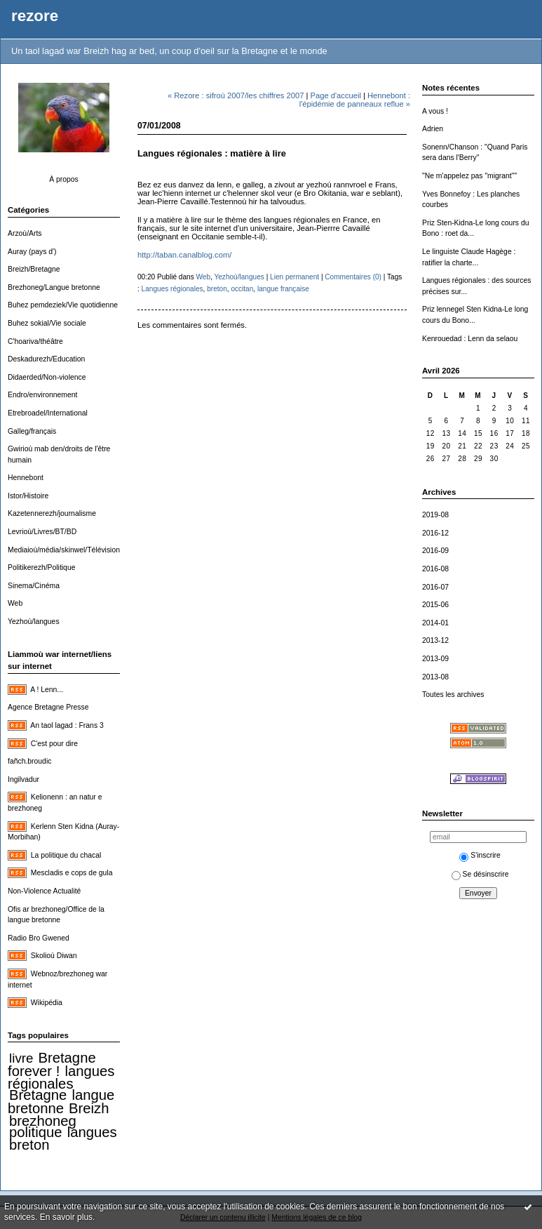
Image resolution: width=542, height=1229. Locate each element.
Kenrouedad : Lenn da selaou (469, 339)
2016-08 (435, 569)
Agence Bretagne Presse (48, 707)
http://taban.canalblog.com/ (184, 255)
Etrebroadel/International (48, 413)
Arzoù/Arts (25, 233)
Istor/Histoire (28, 496)
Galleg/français (32, 431)
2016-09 (435, 550)
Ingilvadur (23, 779)
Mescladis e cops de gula (72, 873)
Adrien (432, 129)
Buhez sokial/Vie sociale (47, 323)
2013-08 (435, 677)
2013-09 (435, 659)
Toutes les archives (453, 694)
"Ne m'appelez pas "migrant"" (469, 176)
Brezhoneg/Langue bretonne (54, 287)
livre (21, 1058)
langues (92, 1132)
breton (29, 1144)
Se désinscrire (480, 874)
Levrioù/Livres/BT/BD (42, 532)
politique (35, 1132)
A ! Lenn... (46, 689)
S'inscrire (479, 855)
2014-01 (435, 623)
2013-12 (435, 640)
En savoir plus (66, 1217)
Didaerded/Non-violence (47, 377)
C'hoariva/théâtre (35, 341)
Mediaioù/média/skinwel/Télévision (64, 550)
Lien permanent (294, 277)
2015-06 (435, 605)
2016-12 (435, 533)
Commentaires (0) (353, 277)
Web (15, 603)
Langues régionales (172, 289)
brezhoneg (42, 1121)
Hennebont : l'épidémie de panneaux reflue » (354, 99)
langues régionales (61, 1077)
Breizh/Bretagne (34, 269)
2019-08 (435, 515)
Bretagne (38, 1095)
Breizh (89, 1108)
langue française (283, 289)
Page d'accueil (335, 95)
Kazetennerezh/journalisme (52, 513)
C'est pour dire (54, 744)
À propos (64, 179)
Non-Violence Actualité (44, 891)
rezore (34, 16)
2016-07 (435, 587)
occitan (242, 289)
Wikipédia (46, 1003)
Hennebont (25, 477)
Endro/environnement (42, 395)
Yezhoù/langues (34, 621)
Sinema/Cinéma (34, 586)
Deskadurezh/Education (46, 359)
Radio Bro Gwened (38, 938)
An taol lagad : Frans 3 (67, 725)
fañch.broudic (29, 761)
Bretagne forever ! (52, 1064)
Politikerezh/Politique (41, 567)
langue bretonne (61, 1101)
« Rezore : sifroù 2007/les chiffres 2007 (236, 95)
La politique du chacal (66, 855)
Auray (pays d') (32, 251)
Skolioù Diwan (54, 955)
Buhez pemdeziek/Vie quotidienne (63, 305)
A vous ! (435, 111)
